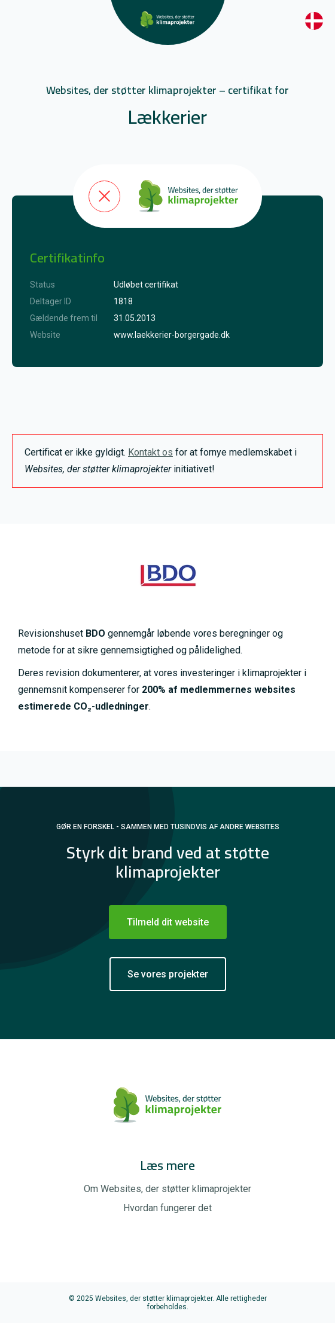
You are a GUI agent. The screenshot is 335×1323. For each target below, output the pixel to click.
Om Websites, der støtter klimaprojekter (167, 1188)
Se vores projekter (167, 974)
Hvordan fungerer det (167, 1208)
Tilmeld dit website (168, 922)
